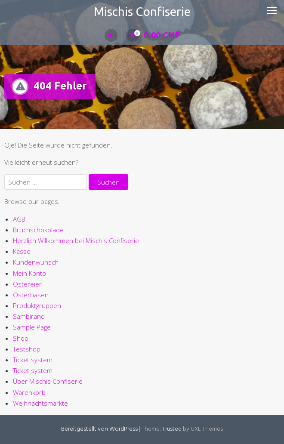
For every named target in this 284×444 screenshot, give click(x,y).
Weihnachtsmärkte (40, 403)
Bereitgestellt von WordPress (99, 429)
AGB (19, 219)
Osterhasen (31, 294)
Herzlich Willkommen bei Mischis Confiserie (76, 240)
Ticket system (32, 359)
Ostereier (27, 284)
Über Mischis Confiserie (48, 381)
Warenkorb (29, 392)
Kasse (22, 251)
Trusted (172, 429)
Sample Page (32, 327)
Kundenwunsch (36, 262)
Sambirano (29, 316)
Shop (20, 338)
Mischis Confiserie (142, 11)
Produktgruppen (37, 305)
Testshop (26, 349)
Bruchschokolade (38, 229)
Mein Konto (29, 273)
